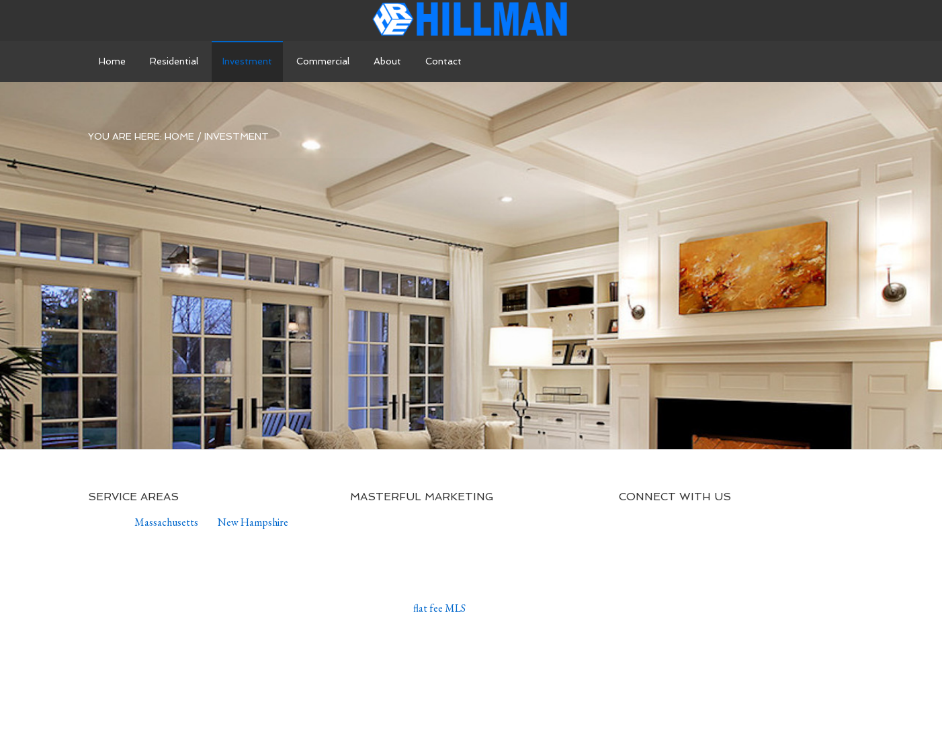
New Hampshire (253, 522)
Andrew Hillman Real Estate (471, 20)
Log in (661, 705)
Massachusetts (166, 522)
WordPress (603, 705)
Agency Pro (401, 705)
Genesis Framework (508, 705)
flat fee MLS (439, 608)
